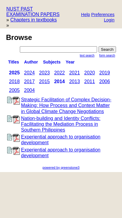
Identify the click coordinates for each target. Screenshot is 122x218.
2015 (44, 81)
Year (70, 62)
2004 (29, 90)
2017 (29, 81)
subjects (51, 62)
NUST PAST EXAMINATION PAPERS (32, 11)
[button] (102, 15)
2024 (29, 72)
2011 (89, 81)
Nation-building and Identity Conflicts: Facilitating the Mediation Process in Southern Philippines (60, 124)
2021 (74, 72)
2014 (59, 81)
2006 (104, 81)
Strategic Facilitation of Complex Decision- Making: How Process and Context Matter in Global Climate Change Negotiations (66, 105)
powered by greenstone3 (60, 167)
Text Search (87, 55)
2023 (44, 72)
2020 (89, 72)
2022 (59, 72)
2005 (14, 90)
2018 (14, 81)
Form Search (107, 55)
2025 (14, 72)
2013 (74, 81)
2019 (104, 72)
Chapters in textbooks (33, 19)
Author (31, 62)
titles (13, 62)
